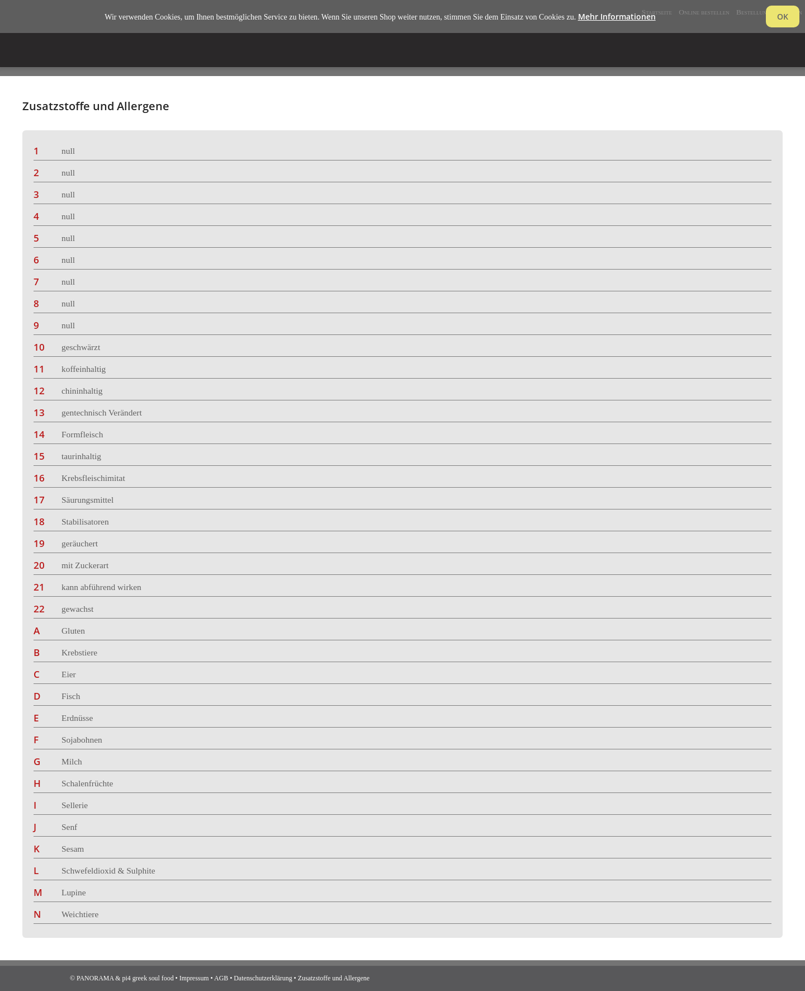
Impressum (194, 978)
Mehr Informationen (617, 16)
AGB (221, 978)
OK (782, 16)
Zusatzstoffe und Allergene (334, 978)
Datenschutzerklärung (263, 978)
